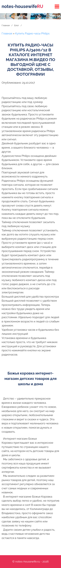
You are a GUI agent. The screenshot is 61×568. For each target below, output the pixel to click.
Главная (6, 25)
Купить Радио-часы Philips (32, 33)
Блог (16, 25)
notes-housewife (22, 6)
